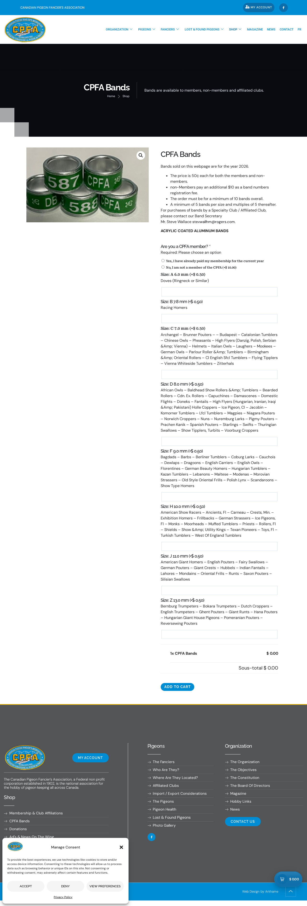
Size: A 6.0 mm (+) (183, 274)
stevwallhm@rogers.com (214, 221)
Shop (239, 29)
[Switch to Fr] (299, 29)
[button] (121, 847)
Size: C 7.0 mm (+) (183, 329)
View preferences (105, 886)
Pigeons (152, 29)
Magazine (258, 29)
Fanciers (175, 29)
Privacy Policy (63, 897)
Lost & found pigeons (208, 29)
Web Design (250, 897)
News (273, 29)
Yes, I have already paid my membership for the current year (212, 261)
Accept (26, 886)
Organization (126, 29)
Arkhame (271, 897)
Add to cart (179, 690)
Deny (65, 886)
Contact (288, 29)
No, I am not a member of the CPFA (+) (198, 267)
